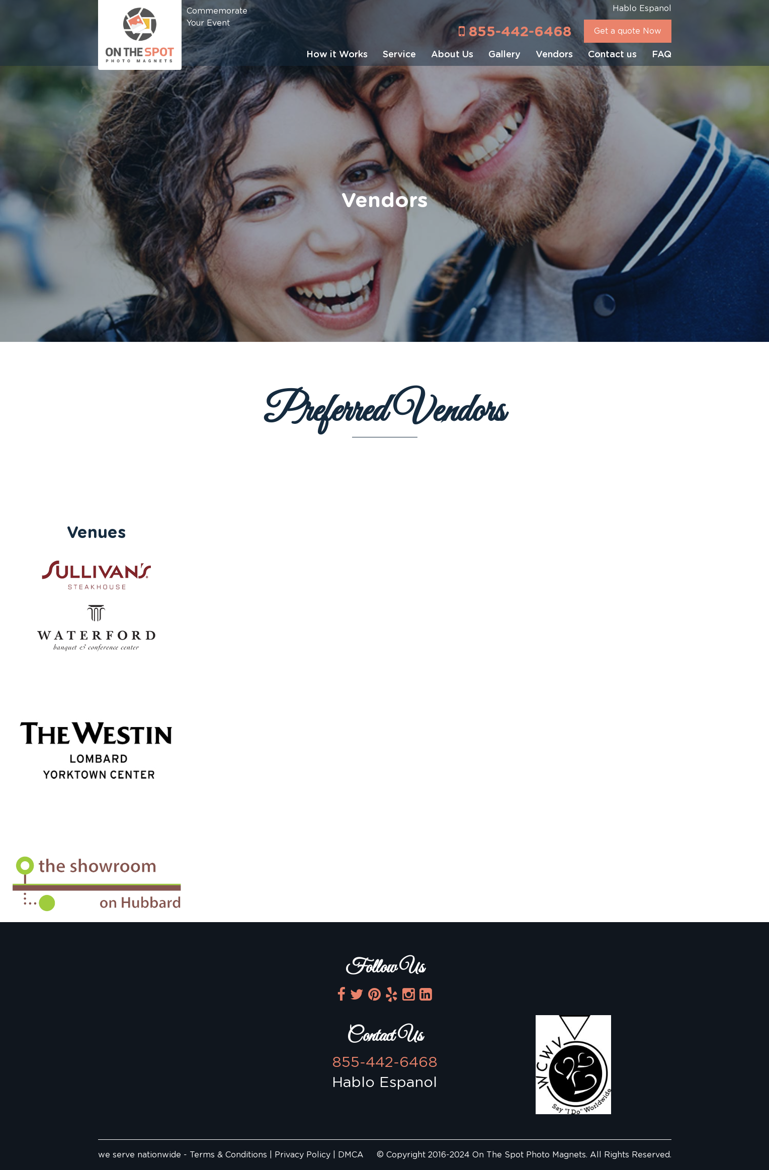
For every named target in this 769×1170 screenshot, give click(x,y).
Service (399, 54)
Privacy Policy (302, 1155)
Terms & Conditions (230, 1155)
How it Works (337, 54)
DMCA (351, 1155)
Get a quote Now (627, 31)
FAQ (661, 54)
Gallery (504, 54)
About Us (452, 54)
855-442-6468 (515, 31)
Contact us (612, 54)
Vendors (554, 54)
